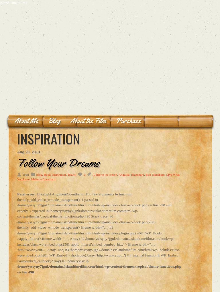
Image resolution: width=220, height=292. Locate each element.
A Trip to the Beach (105, 174)
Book (47, 174)
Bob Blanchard (155, 174)
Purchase (128, 120)
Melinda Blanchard (43, 179)
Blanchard (137, 174)
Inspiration (59, 174)
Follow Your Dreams (58, 163)
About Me (26, 120)
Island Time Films (13, 3)
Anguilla (124, 174)
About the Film (88, 120)
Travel (71, 174)
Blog (54, 120)
